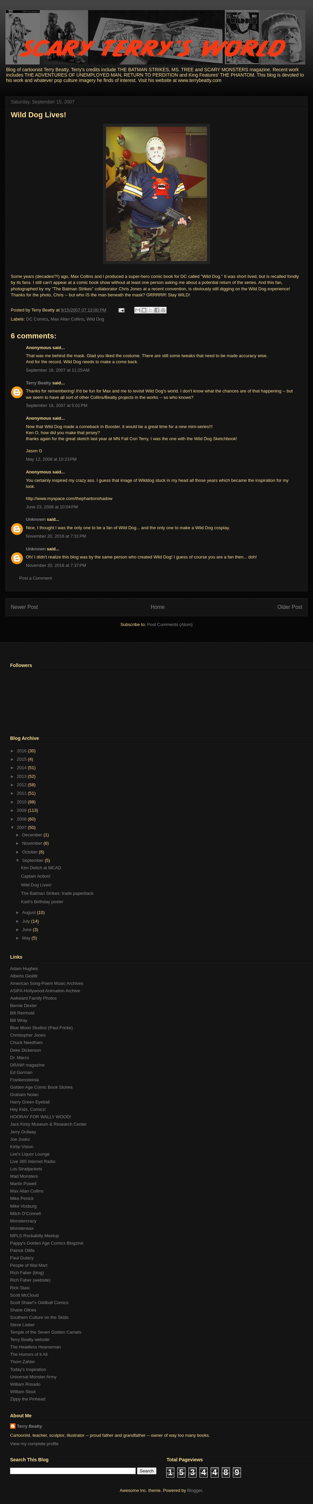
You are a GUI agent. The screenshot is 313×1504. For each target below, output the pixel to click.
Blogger (194, 1490)
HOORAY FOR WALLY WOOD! (40, 1116)
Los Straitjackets (26, 1168)
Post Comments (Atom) (170, 624)
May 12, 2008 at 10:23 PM (51, 459)
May (27, 938)
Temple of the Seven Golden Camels (45, 1332)
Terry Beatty (38, 382)
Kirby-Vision (21, 1146)
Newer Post (24, 607)
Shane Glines (23, 1309)
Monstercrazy (23, 1220)
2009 (22, 810)
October (30, 851)
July (26, 921)
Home (158, 607)
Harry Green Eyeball (30, 1101)
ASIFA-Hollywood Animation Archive (45, 990)
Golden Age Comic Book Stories (41, 1087)
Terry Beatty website (29, 1339)
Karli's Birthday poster (42, 901)
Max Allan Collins (67, 319)
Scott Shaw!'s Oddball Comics (39, 1302)
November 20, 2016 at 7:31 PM (56, 536)
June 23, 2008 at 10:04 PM (52, 506)
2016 (22, 750)
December (33, 834)
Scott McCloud (24, 1295)
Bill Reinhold (22, 1012)
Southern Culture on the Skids (39, 1317)
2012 (22, 784)
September (33, 860)
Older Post (289, 607)
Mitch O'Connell (25, 1213)
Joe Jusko (20, 1139)
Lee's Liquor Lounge (29, 1154)
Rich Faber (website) (30, 1280)
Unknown (36, 519)
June (27, 929)
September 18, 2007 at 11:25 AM (58, 370)
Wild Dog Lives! (38, 115)
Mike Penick (22, 1198)
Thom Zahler (22, 1361)
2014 (22, 767)
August (29, 912)
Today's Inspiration (28, 1369)
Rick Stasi (20, 1287)
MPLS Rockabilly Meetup (34, 1235)
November (33, 843)
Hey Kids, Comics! (28, 1109)
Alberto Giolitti (23, 975)
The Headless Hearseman (35, 1346)
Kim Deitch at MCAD (41, 867)
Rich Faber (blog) (27, 1272)
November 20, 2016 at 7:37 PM (56, 565)
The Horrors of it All (28, 1354)
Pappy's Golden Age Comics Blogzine (46, 1243)
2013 (22, 776)
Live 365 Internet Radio (32, 1161)
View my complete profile (34, 1443)
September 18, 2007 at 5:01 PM (56, 405)
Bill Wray (18, 1020)
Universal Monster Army (33, 1376)
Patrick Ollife (22, 1250)
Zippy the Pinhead (27, 1399)
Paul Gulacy (22, 1257)
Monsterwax (22, 1228)
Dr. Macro (19, 1057)
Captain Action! (35, 876)
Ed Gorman (21, 1072)
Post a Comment (35, 578)
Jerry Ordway (23, 1131)
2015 (22, 759)
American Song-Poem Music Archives (46, 983)
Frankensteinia (24, 1079)
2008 (22, 819)
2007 (22, 827)
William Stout (23, 1391)
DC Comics (37, 319)
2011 (22, 793)
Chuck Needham (26, 1042)
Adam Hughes (24, 968)
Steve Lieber (22, 1324)
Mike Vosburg (23, 1206)
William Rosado (25, 1384)
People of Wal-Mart (28, 1265)
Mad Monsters (24, 1176)
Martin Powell (23, 1183)
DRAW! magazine (27, 1065)
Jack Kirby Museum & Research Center (48, 1124)
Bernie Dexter (23, 1005)
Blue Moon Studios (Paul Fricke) (41, 1027)
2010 (22, 801)
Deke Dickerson (25, 1050)
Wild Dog (95, 319)
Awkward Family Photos (33, 998)
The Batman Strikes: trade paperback (57, 893)
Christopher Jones (28, 1035)
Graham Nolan (24, 1094)
